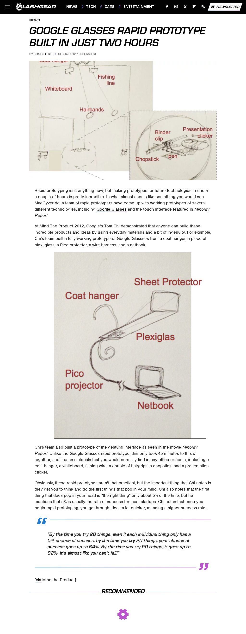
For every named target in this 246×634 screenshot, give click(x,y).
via (38, 579)
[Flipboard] (194, 7)
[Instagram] (176, 7)
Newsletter (225, 7)
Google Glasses (112, 209)
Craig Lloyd (43, 54)
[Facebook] (167, 7)
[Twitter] (185, 7)
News (71, 7)
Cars (110, 7)
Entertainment (138, 7)
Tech (91, 7)
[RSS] (203, 7)
